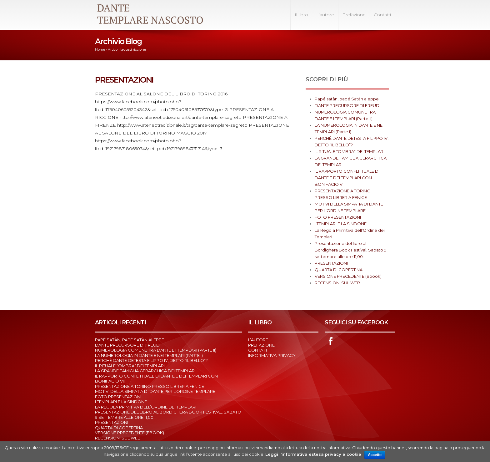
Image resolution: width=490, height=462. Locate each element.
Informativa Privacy (272, 355)
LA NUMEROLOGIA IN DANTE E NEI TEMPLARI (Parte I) (149, 355)
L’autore (325, 15)
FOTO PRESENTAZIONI (338, 217)
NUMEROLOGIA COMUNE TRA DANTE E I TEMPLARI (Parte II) (155, 350)
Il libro (301, 15)
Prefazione (354, 15)
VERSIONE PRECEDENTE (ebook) (348, 276)
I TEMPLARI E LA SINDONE (341, 223)
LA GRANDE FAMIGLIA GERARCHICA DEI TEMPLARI (145, 370)
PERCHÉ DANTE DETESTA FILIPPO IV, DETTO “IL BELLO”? (151, 360)
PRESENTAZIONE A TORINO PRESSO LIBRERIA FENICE (149, 386)
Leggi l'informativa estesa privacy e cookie (313, 454)
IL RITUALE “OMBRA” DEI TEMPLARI (349, 151)
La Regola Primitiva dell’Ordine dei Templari (145, 406)
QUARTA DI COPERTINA (338, 269)
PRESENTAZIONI (124, 79)
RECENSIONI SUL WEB (337, 282)
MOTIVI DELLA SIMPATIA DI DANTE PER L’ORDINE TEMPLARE (155, 391)
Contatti (382, 15)
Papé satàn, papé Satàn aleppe (347, 98)
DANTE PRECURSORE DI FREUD (347, 105)
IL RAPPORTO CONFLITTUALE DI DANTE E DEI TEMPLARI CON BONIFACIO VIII (347, 178)
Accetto (375, 455)
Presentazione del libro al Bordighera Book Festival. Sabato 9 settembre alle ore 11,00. (351, 250)
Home (100, 49)
